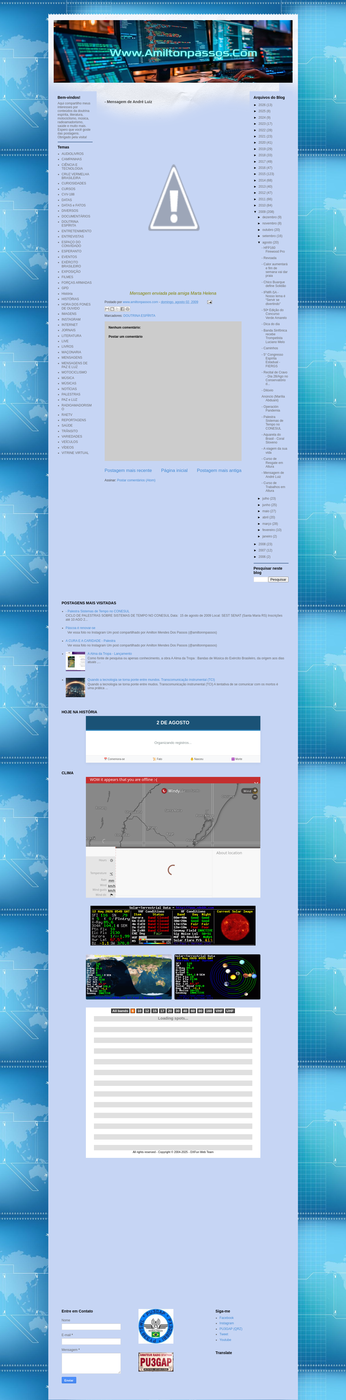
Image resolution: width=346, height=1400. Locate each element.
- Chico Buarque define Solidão (273, 284)
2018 (262, 155)
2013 (262, 186)
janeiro (267, 536)
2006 (262, 557)
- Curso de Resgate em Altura (272, 462)
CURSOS (68, 189)
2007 (262, 550)
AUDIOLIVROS (73, 154)
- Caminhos (269, 348)
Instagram (227, 1323)
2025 (262, 111)
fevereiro (269, 530)
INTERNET (70, 325)
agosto (267, 242)
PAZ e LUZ (69, 400)
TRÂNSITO (70, 431)
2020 (262, 142)
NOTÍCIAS (69, 389)
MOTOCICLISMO (74, 372)
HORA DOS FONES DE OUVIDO (76, 306)
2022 (262, 130)
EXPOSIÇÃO (71, 272)
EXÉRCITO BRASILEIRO (71, 264)
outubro (268, 230)
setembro (269, 236)
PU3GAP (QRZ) (231, 1329)
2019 (262, 149)
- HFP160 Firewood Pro (273, 249)
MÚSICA (68, 378)
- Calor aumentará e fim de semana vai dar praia (274, 270)
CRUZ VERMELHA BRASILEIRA (75, 176)
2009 (262, 212)
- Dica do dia (270, 324)
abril (265, 517)
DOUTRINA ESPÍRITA (139, 316)
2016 (262, 168)
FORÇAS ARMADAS (77, 283)
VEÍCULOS (70, 442)
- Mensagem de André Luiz (272, 474)
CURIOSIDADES (74, 183)
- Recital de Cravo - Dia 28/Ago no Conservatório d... (274, 378)
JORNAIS (69, 330)
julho (266, 498)
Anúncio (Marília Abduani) (273, 398)
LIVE (65, 341)
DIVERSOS (70, 211)
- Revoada (268, 258)
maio (266, 511)
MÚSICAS (69, 383)
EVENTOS (69, 257)
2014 (262, 180)
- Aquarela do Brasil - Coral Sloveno (272, 438)
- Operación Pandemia (270, 408)
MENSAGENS (72, 357)
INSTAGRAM (71, 319)
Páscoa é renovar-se (81, 628)
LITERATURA (72, 336)
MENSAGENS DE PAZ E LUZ (75, 365)
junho (266, 505)
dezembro (270, 217)
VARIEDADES (72, 436)
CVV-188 (68, 194)
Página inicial (174, 470)
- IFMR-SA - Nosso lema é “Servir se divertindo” (273, 298)
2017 (262, 161)
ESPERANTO (72, 251)
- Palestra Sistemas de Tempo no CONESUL (272, 422)
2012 (262, 193)
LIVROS (68, 346)
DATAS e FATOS (74, 205)
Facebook (227, 1318)
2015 (262, 174)
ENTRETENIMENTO (77, 231)
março (267, 524)
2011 (262, 199)
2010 (262, 205)
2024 (262, 117)
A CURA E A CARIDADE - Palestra (90, 641)
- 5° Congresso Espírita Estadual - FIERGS (272, 360)
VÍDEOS (68, 447)
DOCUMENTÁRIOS (76, 216)
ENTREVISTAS (73, 236)
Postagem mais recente (128, 470)
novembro (270, 223)
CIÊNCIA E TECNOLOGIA (72, 166)
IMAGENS (69, 314)
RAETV (67, 415)
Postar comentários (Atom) (136, 480)
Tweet (224, 1334)
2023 (262, 124)
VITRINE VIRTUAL (75, 453)
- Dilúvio (267, 390)
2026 (262, 105)
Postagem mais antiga (219, 470)
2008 (262, 544)
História (67, 294)
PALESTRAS (71, 394)
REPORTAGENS (74, 420)
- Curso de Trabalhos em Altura (273, 487)
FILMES (67, 277)
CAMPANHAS (72, 159)
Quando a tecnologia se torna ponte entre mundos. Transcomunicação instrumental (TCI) (151, 680)
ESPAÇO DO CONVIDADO (71, 244)
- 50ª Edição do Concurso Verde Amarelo (274, 314)
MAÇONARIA (71, 352)
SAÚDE (67, 425)
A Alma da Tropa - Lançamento (110, 654)
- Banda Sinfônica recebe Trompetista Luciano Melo (274, 336)
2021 (262, 136)
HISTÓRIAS (70, 299)
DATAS (67, 200)
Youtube (225, 1340)
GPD (65, 288)
